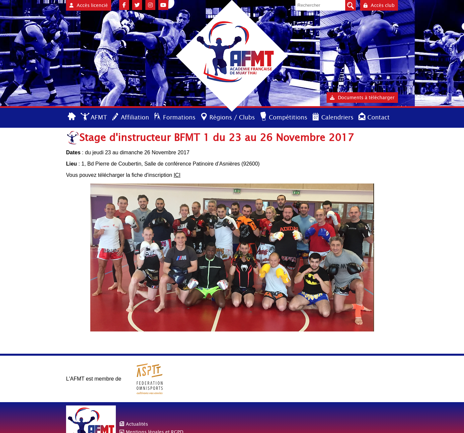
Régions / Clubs (232, 117)
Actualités (137, 424)
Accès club (379, 5)
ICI (177, 175)
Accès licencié (88, 5)
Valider (350, 5)
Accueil (72, 117)
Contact (378, 117)
